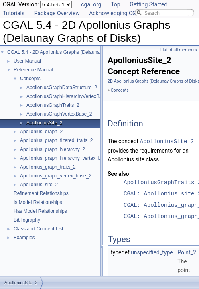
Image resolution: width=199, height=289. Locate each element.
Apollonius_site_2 (39, 184)
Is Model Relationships (38, 202)
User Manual (27, 61)
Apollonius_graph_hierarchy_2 (52, 149)
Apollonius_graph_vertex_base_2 (55, 176)
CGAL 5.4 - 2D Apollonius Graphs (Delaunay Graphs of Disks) (73, 52)
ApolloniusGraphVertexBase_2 (59, 114)
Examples (24, 237)
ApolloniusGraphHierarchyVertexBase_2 (69, 96)
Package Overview (57, 13)
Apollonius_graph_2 (41, 131)
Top (115, 4)
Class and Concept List (38, 229)
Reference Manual (33, 70)
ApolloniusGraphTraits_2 (52, 105)
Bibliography (27, 220)
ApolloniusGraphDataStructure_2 (61, 87)
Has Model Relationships (40, 211)
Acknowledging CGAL (116, 13)
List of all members (178, 50)
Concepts (30, 78)
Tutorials (13, 13)
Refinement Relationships (41, 193)
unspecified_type (152, 252)
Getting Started (148, 4)
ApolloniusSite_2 (44, 123)
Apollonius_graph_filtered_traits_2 (56, 140)
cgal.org (91, 4)
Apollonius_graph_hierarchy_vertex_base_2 (67, 158)
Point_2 (186, 252)
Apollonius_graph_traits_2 (48, 167)
